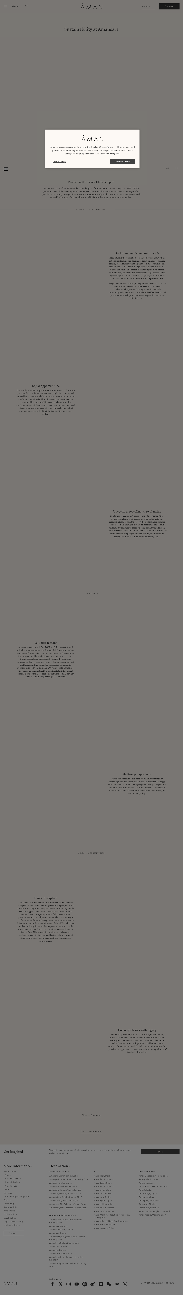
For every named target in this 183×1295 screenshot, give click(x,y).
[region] (92, 149)
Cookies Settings (59, 162)
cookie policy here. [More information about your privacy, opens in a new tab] (111, 153)
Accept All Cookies (122, 162)
